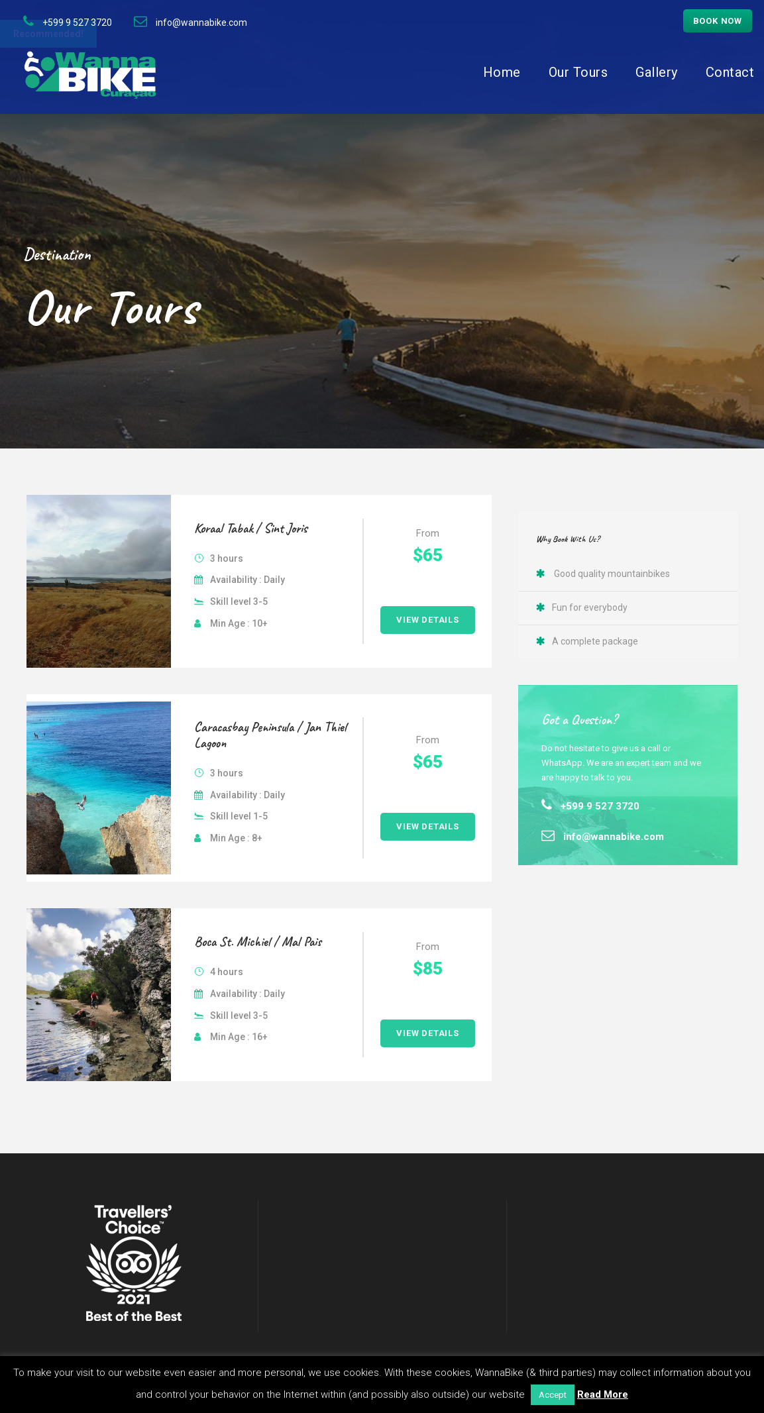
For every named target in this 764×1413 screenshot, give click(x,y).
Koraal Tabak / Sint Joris (250, 528)
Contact (730, 72)
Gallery (656, 72)
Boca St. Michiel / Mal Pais (257, 941)
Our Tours (578, 72)
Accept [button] (553, 1395)
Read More (602, 1394)
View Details (427, 620)
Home (502, 72)
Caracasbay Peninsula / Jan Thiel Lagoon (270, 735)
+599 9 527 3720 (77, 22)
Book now (717, 21)
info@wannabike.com (201, 22)
